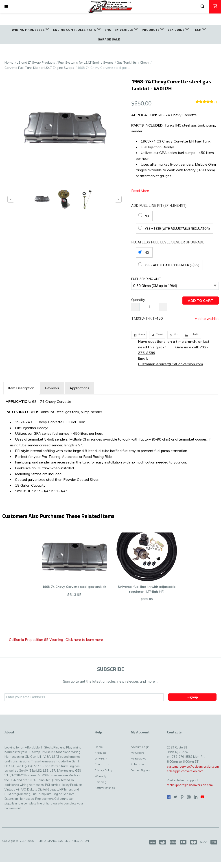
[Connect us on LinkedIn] (195, 797)
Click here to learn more (84, 639)
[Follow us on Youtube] (202, 797)
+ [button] (163, 307)
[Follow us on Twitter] (175, 797)
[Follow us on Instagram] (189, 797)
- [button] (135, 307)
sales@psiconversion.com (185, 771)
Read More (140, 190)
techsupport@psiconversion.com (190, 785)
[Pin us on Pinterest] (182, 797)
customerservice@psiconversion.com (193, 766)
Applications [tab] (79, 388)
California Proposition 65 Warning (36, 639)
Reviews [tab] (52, 388)
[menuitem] (30, 30)
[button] (6, 7)
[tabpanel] (110, 445)
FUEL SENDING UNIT (146, 279)
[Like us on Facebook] (169, 797)
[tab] (21, 388)
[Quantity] (149, 307)
